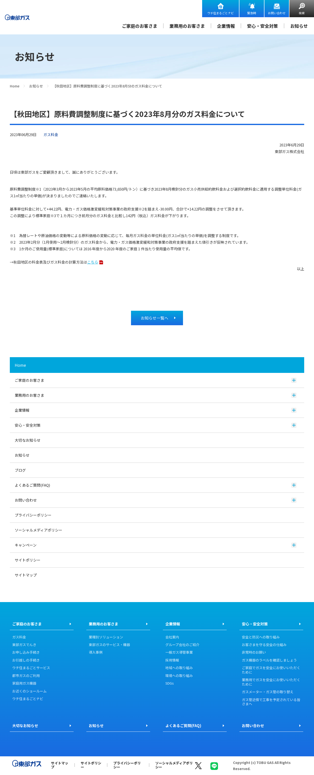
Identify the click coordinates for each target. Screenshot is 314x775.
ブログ (20, 470)
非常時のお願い (254, 652)
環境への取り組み (179, 676)
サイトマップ (26, 575)
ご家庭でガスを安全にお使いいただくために (271, 670)
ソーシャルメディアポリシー (38, 530)
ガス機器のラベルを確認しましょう (269, 660)
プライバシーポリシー (33, 515)
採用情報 (172, 660)
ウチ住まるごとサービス (31, 668)
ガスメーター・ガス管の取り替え (267, 692)
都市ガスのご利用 (26, 676)
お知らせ (299, 26)
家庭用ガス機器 (24, 683)
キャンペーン (155, 545)
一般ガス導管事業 (179, 652)
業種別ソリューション (106, 637)
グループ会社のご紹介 (182, 645)
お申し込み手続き (26, 652)
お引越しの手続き (26, 660)
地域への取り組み (179, 668)
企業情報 (226, 26)
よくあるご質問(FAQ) (155, 485)
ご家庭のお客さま (139, 26)
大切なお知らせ (27, 440)
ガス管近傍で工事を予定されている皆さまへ (271, 702)
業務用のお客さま (187, 26)
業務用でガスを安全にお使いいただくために (271, 682)
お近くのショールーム (29, 691)
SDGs (169, 683)
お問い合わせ (277, 13)
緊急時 (251, 13)
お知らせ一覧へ (154, 318)
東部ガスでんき (24, 645)
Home (14, 86)
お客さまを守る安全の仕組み (264, 645)
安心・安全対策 (262, 26)
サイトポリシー (27, 560)
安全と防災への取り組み (261, 637)
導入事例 (96, 652)
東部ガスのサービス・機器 (109, 645)
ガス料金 (19, 637)
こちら (92, 262)
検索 (302, 13)
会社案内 (172, 637)
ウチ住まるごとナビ (220, 13)
